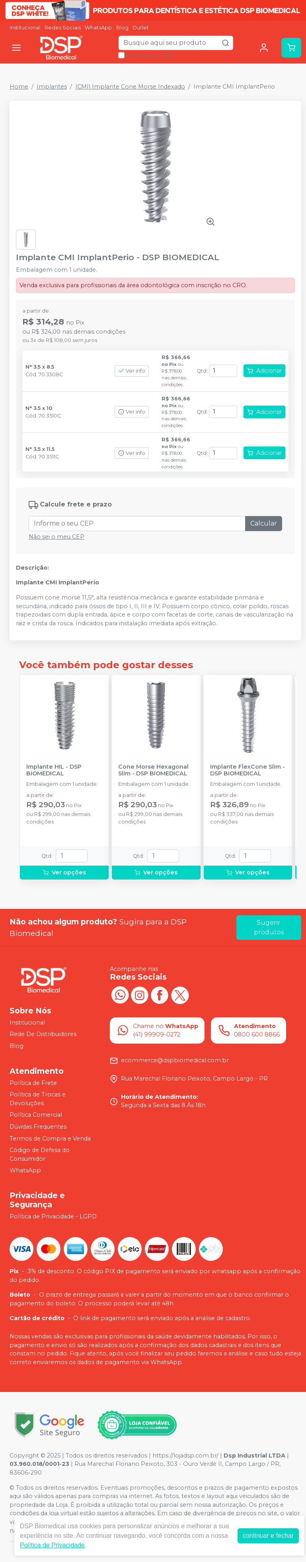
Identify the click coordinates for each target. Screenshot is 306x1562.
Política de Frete (33, 1082)
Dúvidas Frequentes (38, 1126)
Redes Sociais (63, 28)
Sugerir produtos (269, 927)
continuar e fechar (268, 1535)
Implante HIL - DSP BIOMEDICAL (54, 770)
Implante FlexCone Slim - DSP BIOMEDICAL (247, 770)
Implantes (52, 86)
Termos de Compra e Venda (50, 1138)
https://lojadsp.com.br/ (185, 1455)
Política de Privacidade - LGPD (53, 1216)
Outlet (141, 28)
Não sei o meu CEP (56, 536)
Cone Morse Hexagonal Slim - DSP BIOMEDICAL (153, 770)
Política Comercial (36, 1115)
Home (19, 86)
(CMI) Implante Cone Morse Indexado (130, 86)
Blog (122, 28)
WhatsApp (98, 28)
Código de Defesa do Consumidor (40, 1154)
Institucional (25, 28)
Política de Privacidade (52, 1545)
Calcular (263, 523)
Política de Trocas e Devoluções (38, 1099)
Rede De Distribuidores (43, 1034)
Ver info (131, 371)
